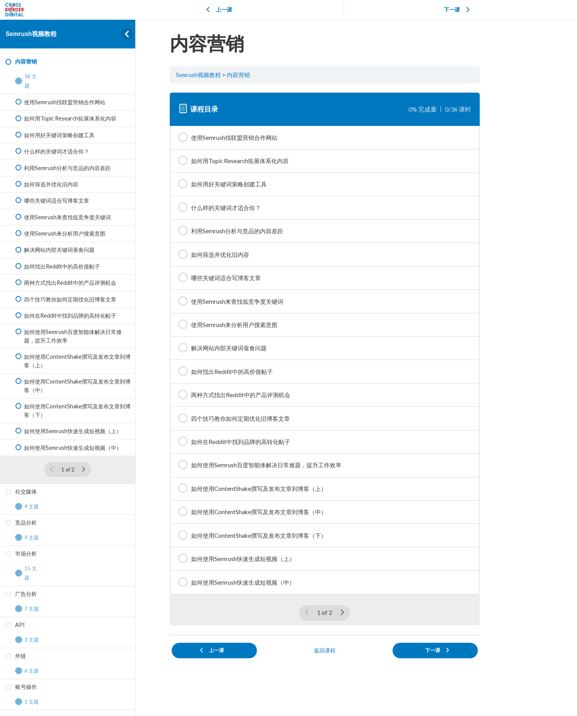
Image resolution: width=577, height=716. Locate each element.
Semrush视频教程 (31, 34)
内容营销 (270, 74)
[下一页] (83, 469)
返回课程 (356, 666)
